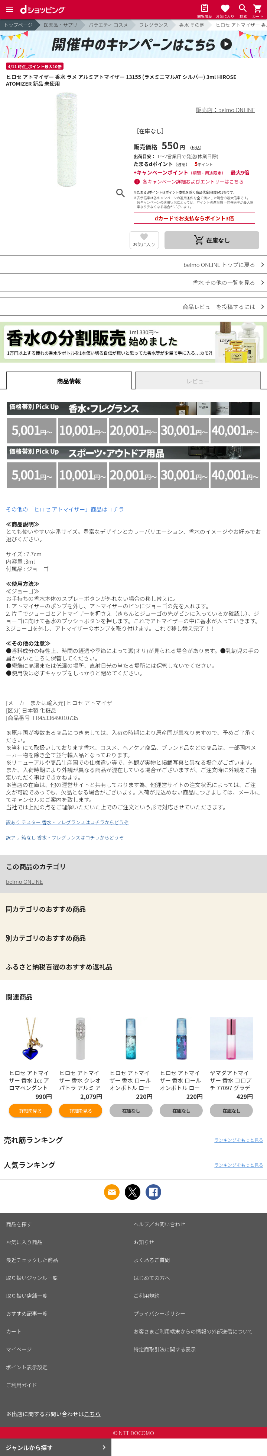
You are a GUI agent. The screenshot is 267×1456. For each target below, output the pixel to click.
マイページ (19, 1349)
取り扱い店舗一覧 (27, 1295)
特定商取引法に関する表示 (165, 1349)
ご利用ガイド (21, 1385)
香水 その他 (192, 24)
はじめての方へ (152, 1277)
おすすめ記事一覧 (27, 1313)
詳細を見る (30, 1110)
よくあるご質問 (152, 1260)
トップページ (18, 24)
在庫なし (131, 1110)
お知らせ (144, 1242)
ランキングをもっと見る (238, 1140)
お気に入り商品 (24, 1242)
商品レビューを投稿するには (219, 306)
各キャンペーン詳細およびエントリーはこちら (193, 181)
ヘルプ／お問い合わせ (160, 1224)
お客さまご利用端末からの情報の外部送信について (193, 1331)
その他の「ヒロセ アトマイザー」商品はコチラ (65, 509)
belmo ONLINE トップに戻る (219, 264)
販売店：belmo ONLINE (225, 110)
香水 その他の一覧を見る (224, 282)
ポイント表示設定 (27, 1367)
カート (14, 1331)
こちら (92, 1414)
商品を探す (19, 1224)
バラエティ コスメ (108, 24)
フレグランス (153, 24)
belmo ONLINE (24, 881)
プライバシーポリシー (160, 1313)
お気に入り (144, 244)
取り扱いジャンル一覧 (32, 1277)
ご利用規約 (147, 1295)
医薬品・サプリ (61, 24)
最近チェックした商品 (32, 1260)
